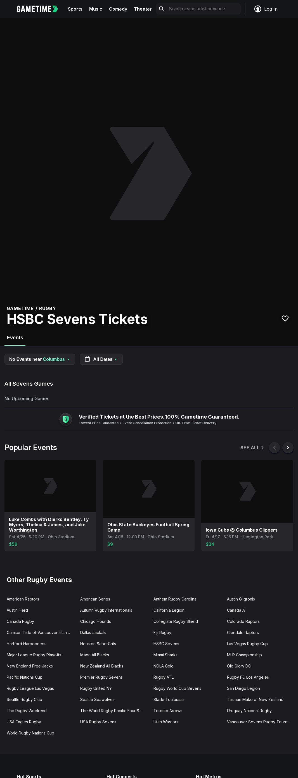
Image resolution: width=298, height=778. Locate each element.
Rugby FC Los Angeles (248, 677)
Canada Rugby (20, 621)
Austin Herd (17, 610)
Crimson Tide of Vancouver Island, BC (41, 632)
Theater (143, 9)
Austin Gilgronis (241, 599)
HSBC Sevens (166, 643)
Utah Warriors (165, 721)
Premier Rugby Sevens (101, 677)
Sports (75, 9)
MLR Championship (244, 654)
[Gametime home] (41, 9)
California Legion (169, 610)
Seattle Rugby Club (24, 699)
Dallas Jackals (93, 632)
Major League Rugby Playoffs (34, 654)
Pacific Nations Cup (24, 677)
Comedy (118, 9)
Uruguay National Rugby (249, 710)
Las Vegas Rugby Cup (247, 643)
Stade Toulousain (169, 699)
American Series (95, 599)
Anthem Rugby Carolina (175, 599)
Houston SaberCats (98, 643)
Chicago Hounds (95, 621)
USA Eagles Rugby (24, 721)
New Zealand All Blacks (101, 666)
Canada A (236, 610)
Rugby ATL (163, 677)
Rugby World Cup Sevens (177, 688)
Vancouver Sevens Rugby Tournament (261, 721)
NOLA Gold (163, 666)
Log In (266, 9)
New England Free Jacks (30, 666)
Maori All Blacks (94, 654)
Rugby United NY (96, 688)
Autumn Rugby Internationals (106, 610)
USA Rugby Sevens (98, 721)
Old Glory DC (239, 666)
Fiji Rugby (162, 632)
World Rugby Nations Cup (30, 733)
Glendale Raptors (243, 632)
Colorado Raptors (243, 621)
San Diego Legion (243, 688)
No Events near (39, 359)
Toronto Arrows (167, 710)
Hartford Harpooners (26, 643)
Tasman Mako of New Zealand (255, 699)
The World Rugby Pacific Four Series (114, 710)
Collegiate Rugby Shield (175, 621)
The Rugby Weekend (27, 710)
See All (252, 447)
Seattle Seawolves (97, 699)
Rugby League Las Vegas (30, 688)
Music (95, 9)
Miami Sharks (165, 654)
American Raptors (23, 599)
